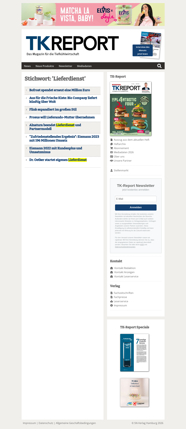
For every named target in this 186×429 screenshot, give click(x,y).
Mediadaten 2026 (124, 152)
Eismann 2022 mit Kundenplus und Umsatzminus (55, 150)
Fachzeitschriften (124, 293)
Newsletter (65, 66)
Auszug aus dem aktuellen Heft (131, 139)
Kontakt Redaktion (125, 268)
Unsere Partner (123, 160)
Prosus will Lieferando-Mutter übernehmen (62, 117)
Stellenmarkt (121, 170)
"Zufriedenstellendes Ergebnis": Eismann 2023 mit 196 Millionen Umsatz (64, 138)
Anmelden (136, 207)
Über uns (119, 156)
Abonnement (121, 148)
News (27, 66)
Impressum (120, 305)
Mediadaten (84, 66)
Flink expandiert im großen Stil (52, 110)
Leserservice (121, 301)
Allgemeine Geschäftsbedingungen (76, 423)
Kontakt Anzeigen (124, 272)
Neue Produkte (45, 66)
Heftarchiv (120, 144)
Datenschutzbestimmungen (125, 247)
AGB (142, 244)
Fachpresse (120, 297)
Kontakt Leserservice (126, 276)
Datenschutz (46, 423)
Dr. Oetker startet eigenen (58, 160)
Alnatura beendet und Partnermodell (55, 127)
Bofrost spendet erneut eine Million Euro (59, 90)
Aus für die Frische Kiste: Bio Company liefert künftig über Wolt (63, 100)
